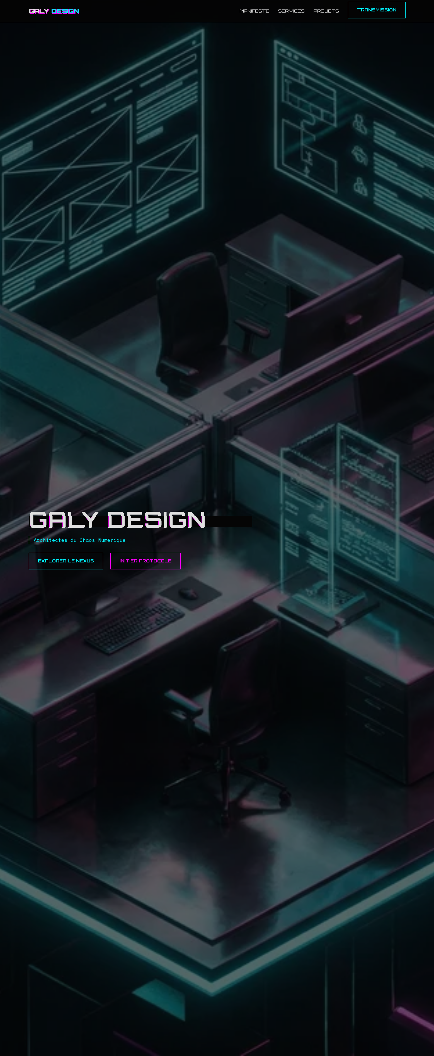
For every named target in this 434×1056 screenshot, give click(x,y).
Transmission (376, 10)
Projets (326, 11)
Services (291, 11)
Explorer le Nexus (66, 561)
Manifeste (254, 11)
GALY (54, 11)
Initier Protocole (145, 561)
